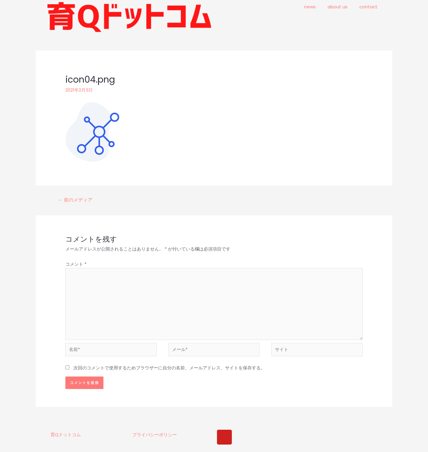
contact (368, 7)
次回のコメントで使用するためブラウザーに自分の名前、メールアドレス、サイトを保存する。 (169, 370)
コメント (75, 264)
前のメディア (75, 199)
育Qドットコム (66, 437)
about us (337, 7)
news (310, 7)
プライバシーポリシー (154, 437)
